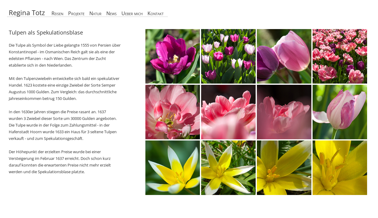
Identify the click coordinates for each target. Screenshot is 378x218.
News (111, 13)
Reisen (57, 13)
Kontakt (156, 13)
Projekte (76, 13)
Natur (95, 13)
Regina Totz (27, 12)
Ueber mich (132, 13)
